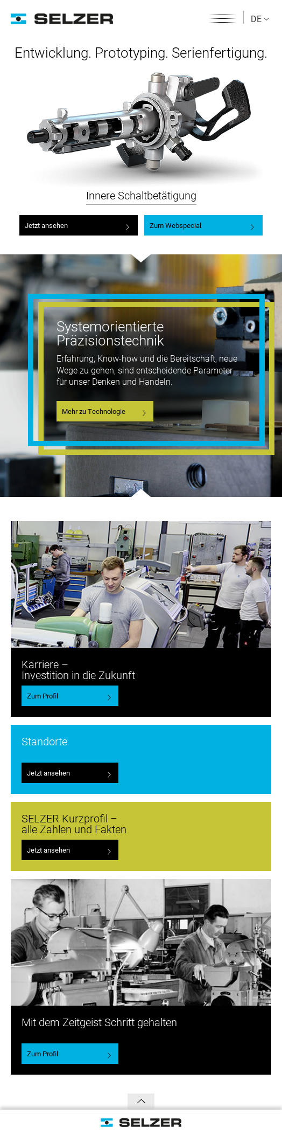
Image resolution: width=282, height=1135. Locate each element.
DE (260, 18)
